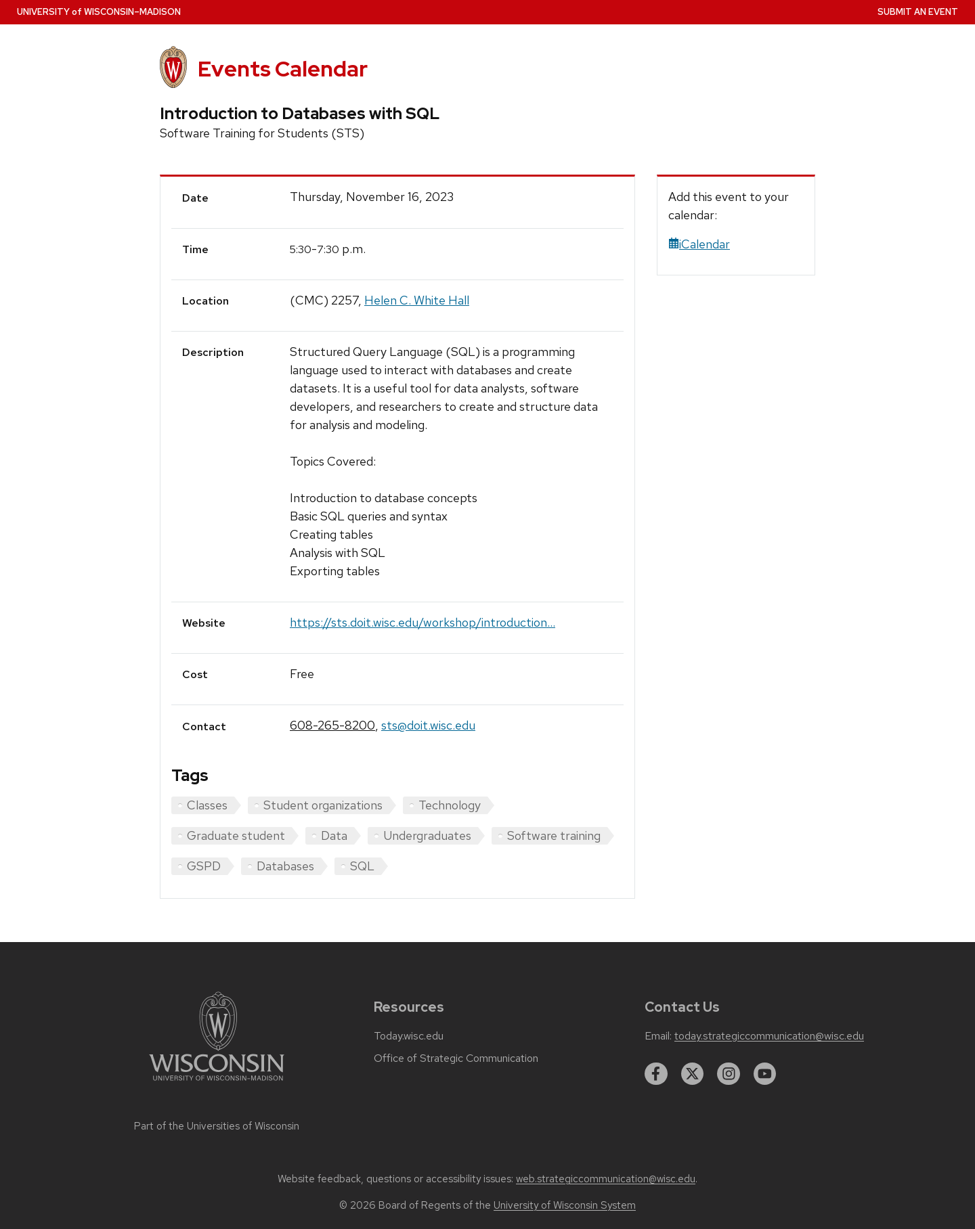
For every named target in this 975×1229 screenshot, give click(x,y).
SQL (362, 866)
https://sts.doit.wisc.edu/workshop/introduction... (422, 622)
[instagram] (728, 1074)
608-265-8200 (332, 725)
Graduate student (236, 835)
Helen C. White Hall (416, 300)
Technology (449, 805)
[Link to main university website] (216, 1083)
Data (334, 835)
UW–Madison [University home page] (99, 12)
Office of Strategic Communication (456, 1058)
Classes (207, 805)
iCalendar (699, 244)
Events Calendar (283, 68)
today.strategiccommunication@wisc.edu (769, 1036)
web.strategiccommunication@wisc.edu (605, 1179)
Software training (554, 835)
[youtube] (765, 1074)
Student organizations (323, 805)
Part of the (216, 1126)
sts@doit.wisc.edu (428, 725)
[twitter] (692, 1074)
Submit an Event (918, 12)
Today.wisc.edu (408, 1036)
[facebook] (656, 1074)
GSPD (204, 866)
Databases (285, 866)
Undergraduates (427, 835)
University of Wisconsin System (565, 1205)
